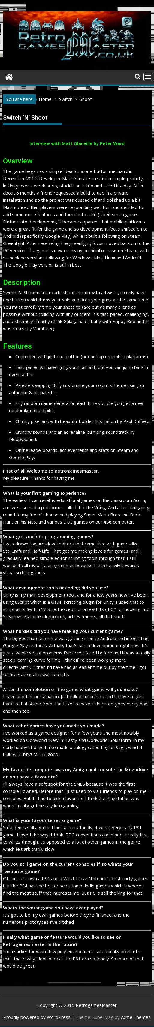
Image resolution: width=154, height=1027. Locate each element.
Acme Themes (136, 1017)
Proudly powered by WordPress (37, 1017)
